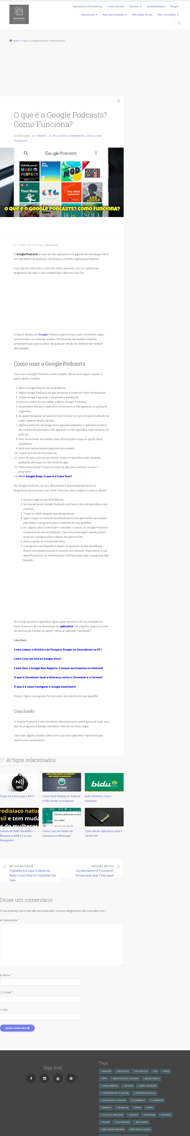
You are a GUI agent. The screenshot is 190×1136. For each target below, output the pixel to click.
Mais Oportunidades (113, 14)
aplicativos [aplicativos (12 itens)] (141, 1072)
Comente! (41, 135)
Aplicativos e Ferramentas (87, 6)
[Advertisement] (95, 67)
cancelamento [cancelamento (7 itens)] (110, 1086)
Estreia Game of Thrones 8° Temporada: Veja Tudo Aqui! (90, 871)
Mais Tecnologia (167, 14)
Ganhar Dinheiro (156, 6)
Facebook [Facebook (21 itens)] (123, 1108)
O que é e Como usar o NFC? (17, 797)
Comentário (11, 921)
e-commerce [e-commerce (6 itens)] (138, 1101)
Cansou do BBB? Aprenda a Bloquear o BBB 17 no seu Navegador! (16, 836)
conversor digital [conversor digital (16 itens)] (145, 1093)
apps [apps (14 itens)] (104, 1079)
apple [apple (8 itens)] (166, 1072)
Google (174, 6)
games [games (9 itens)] (137, 1108)
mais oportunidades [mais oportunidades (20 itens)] (113, 1130)
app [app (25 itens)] (155, 1072)
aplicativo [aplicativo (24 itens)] (123, 1072)
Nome (7, 976)
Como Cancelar (115, 6)
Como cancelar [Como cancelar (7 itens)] (147, 1086)
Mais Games (88, 14)
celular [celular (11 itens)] (128, 1086)
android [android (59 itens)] (106, 1072)
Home (16, 40)
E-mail (8, 993)
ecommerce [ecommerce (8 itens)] (157, 1101)
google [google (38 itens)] (133, 1115)
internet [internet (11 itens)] (166, 1115)
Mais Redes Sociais (142, 14)
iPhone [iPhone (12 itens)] (106, 1122)
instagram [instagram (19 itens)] (149, 1115)
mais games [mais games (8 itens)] (142, 1122)
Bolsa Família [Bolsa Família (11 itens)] (152, 1079)
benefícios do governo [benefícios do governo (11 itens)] (126, 1079)
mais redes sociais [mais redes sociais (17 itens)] (141, 1130)
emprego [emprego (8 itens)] (107, 1108)
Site (5, 1010)
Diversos (134, 6)
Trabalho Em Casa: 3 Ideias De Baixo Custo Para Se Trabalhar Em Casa (33, 873)
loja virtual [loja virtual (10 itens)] (123, 1122)
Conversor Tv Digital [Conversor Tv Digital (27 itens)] (114, 1101)
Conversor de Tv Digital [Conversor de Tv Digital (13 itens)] (115, 1093)
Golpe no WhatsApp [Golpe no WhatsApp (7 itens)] (112, 1115)
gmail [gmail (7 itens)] (150, 1108)
